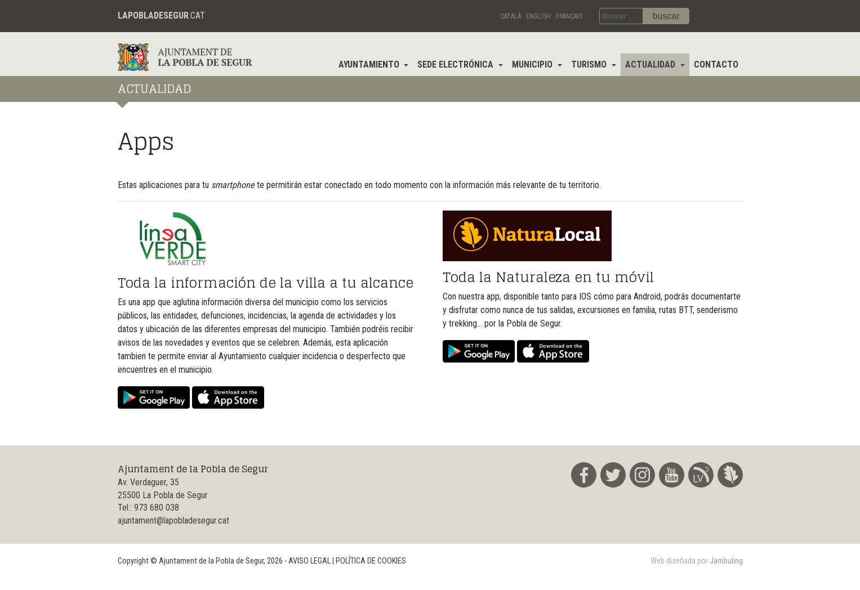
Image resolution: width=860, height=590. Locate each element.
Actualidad (651, 64)
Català (511, 16)
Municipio (533, 64)
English (538, 16)
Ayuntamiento (370, 64)
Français (569, 16)
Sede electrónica (456, 64)
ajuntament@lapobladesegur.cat (173, 520)
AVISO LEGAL (309, 561)
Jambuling (726, 561)
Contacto (716, 64)
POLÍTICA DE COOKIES (371, 561)
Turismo (590, 64)
